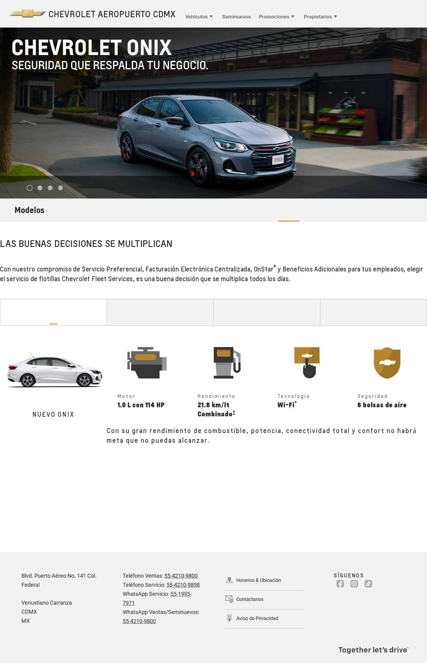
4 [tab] (60, 188)
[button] (234, 412)
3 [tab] (50, 188)
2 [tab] (39, 188)
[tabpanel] (213, 113)
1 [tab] (29, 188)
